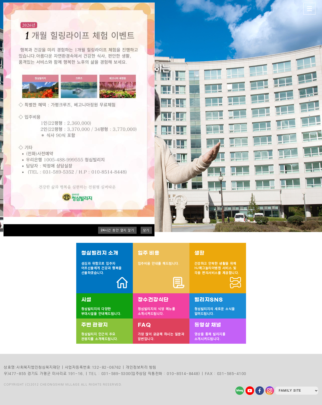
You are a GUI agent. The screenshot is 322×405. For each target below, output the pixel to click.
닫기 (146, 230)
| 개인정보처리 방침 (139, 367)
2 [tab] (309, 100)
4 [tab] (309, 110)
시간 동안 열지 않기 (117, 230)
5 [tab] (309, 115)
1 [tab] (309, 95)
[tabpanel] (161, 116)
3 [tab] (309, 105)
